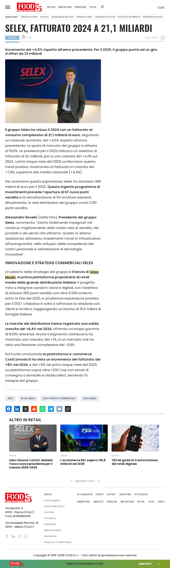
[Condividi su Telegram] (51, 409)
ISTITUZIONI (141, 494)
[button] (7, 7)
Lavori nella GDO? (54, 506)
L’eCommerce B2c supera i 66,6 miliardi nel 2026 (83, 462)
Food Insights (52, 500)
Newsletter (50, 536)
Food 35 (44, 16)
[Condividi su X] (26, 409)
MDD (10, 398)
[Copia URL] (68, 409)
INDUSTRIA (65, 7)
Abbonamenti (52, 530)
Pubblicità (50, 524)
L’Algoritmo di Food (105, 16)
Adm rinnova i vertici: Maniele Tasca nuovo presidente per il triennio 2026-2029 (31, 463)
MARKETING (83, 501)
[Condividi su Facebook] (9, 409)
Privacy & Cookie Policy (57, 542)
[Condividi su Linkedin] (17, 409)
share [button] (163, 38)
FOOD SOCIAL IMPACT (129, 16)
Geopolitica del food (62, 16)
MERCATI (98, 501)
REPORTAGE (127, 501)
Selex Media (89, 398)
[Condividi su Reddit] (34, 409)
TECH (92, 7)
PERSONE (80, 7)
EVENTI (99, 494)
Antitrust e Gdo (84, 16)
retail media (28, 398)
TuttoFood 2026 (29, 16)
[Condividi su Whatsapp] (42, 409)
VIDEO (161, 501)
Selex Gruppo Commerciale (59, 398)
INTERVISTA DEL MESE (153, 16)
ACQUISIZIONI (84, 494)
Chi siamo (50, 518)
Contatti (49, 512)
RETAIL (51, 7)
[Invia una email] (59, 409)
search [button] (102, 7)
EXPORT (111, 494)
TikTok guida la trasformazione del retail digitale (135, 462)
